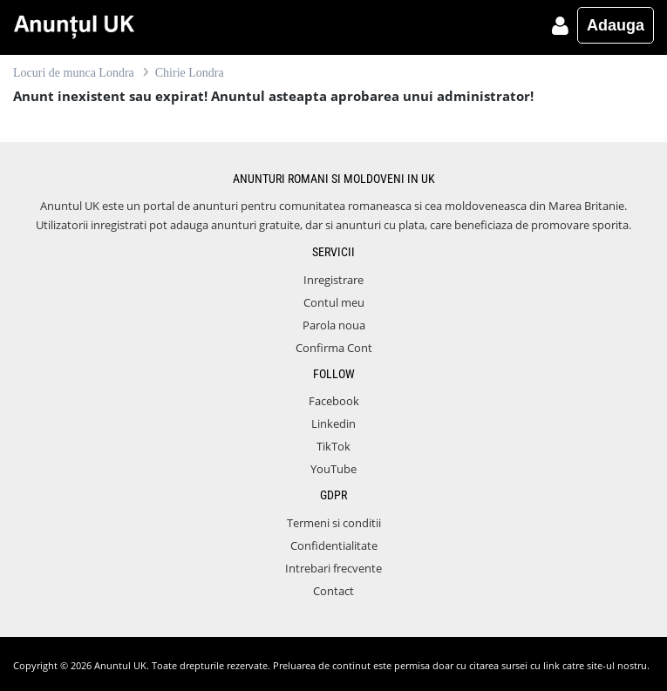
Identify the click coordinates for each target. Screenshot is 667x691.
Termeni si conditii (334, 523)
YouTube (333, 469)
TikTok (333, 446)
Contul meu (333, 302)
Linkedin (333, 423)
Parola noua (334, 325)
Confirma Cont (334, 348)
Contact (333, 591)
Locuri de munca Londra (73, 72)
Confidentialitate (334, 545)
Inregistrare (333, 280)
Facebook (334, 401)
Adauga (615, 25)
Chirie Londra (189, 72)
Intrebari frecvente (333, 568)
